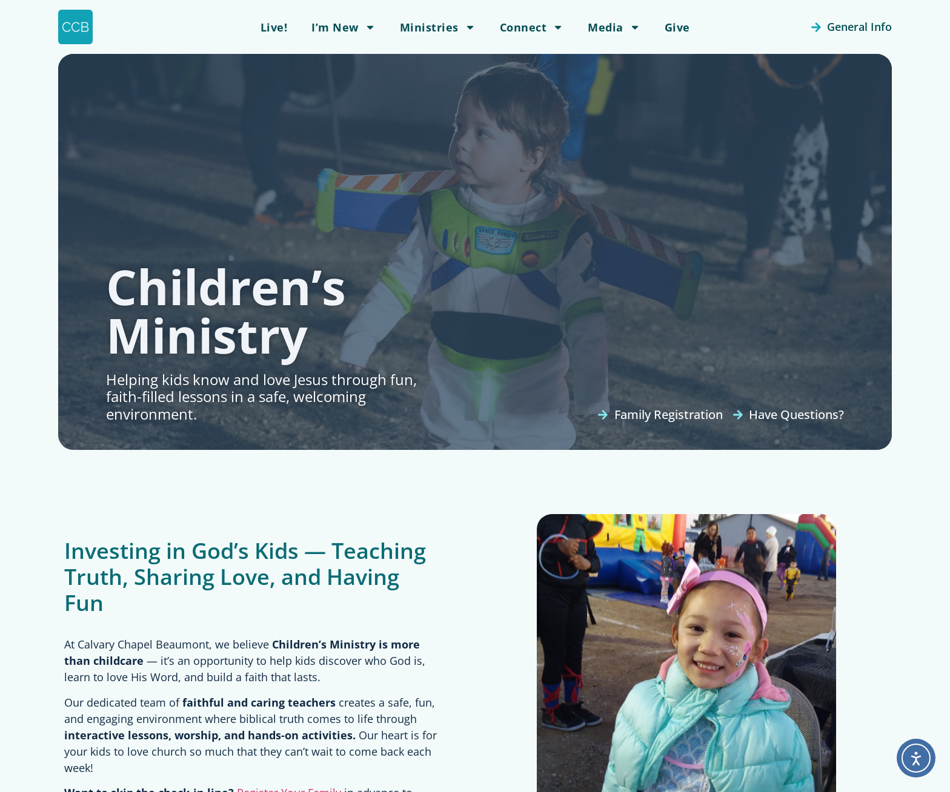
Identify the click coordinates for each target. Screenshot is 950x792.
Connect (532, 27)
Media (614, 27)
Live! (274, 27)
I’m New (343, 27)
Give (677, 27)
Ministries (438, 27)
